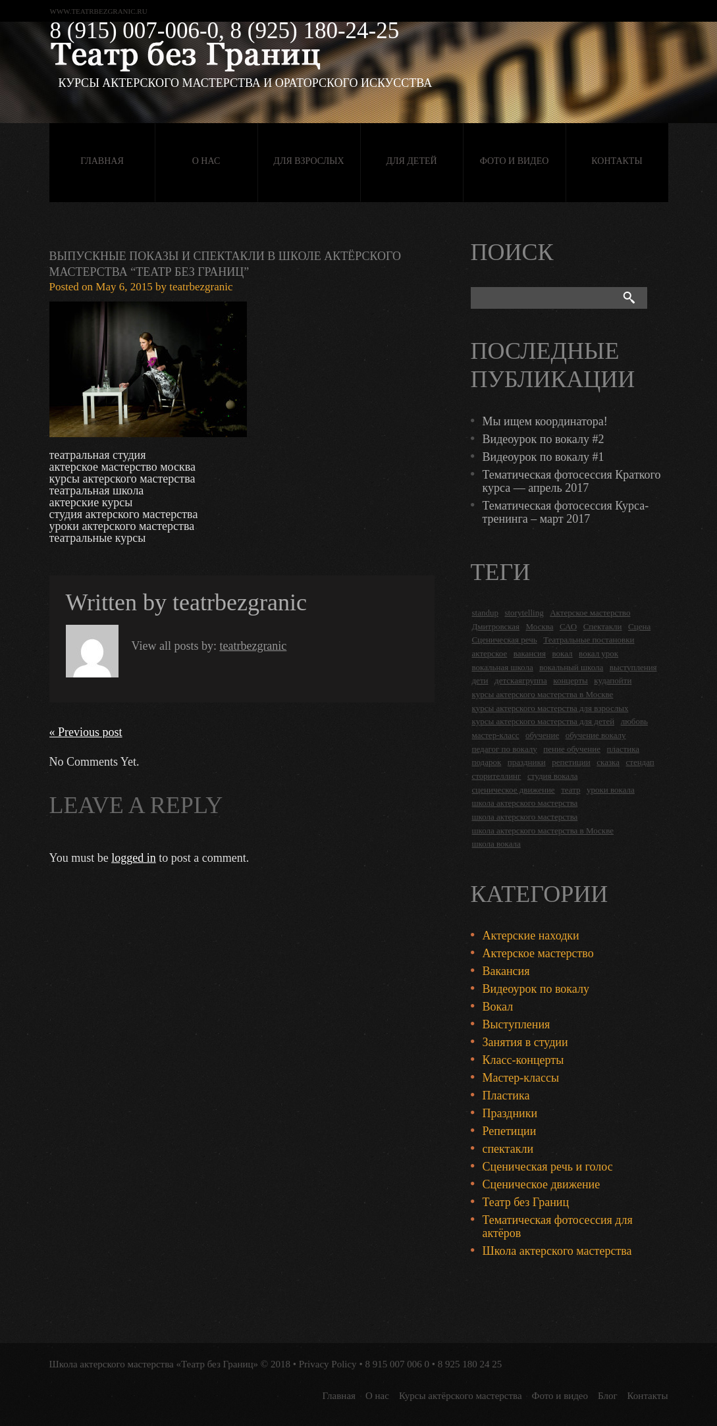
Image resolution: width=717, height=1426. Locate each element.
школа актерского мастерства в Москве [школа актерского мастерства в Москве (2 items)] (543, 830)
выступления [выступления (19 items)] (633, 667)
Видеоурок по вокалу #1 (543, 456)
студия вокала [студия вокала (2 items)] (552, 776)
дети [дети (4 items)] (480, 680)
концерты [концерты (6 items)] (570, 680)
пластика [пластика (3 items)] (623, 749)
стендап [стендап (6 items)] (639, 762)
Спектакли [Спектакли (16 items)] (602, 626)
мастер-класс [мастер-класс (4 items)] (495, 735)
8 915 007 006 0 (397, 1364)
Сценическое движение (541, 1184)
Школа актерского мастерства (557, 1250)
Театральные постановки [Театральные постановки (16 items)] (588, 640)
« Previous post (85, 732)
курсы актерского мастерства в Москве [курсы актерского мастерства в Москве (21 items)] (543, 694)
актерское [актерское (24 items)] (490, 653)
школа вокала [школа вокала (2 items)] (496, 844)
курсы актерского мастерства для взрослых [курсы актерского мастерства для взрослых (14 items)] (550, 708)
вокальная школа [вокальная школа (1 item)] (502, 667)
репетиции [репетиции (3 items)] (571, 762)
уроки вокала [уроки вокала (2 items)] (611, 790)
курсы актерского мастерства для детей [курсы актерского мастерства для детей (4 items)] (543, 721)
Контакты (616, 161)
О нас (206, 161)
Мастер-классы (521, 1077)
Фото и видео (514, 161)
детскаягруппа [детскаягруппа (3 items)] (520, 680)
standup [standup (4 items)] (485, 613)
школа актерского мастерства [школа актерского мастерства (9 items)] (525, 817)
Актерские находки (531, 935)
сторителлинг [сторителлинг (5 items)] (496, 776)
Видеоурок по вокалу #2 (543, 439)
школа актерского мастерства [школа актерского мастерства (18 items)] (525, 803)
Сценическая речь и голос (548, 1166)
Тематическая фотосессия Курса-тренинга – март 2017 (566, 512)
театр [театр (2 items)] (570, 790)
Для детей (411, 161)
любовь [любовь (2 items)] (634, 721)
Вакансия (506, 971)
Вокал (498, 1006)
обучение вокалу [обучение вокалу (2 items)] (596, 735)
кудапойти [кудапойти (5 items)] (612, 680)
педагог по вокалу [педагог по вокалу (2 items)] (504, 749)
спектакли (508, 1148)
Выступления (516, 1024)
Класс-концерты (523, 1060)
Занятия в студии (525, 1042)
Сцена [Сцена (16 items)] (639, 626)
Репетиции (510, 1131)
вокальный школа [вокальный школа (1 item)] (571, 667)
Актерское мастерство (538, 953)
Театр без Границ (526, 1202)
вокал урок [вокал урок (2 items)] (598, 653)
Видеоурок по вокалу (536, 988)
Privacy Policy (328, 1364)
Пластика (506, 1095)
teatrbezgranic (200, 286)
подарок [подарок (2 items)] (487, 762)
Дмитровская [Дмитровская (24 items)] (496, 626)
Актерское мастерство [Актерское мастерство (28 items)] (590, 613)
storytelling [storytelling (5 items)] (523, 613)
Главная (102, 161)
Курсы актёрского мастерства (460, 1395)
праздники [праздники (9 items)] (527, 762)
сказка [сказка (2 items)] (608, 762)
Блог (608, 1395)
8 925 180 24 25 (470, 1364)
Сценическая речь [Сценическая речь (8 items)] (504, 640)
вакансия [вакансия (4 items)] (530, 653)
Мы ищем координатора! (545, 421)
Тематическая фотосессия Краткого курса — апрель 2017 (572, 481)
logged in (133, 857)
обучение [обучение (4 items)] (542, 735)
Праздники (510, 1113)
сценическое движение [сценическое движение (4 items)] (513, 790)
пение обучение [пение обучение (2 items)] (571, 749)
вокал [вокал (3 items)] (562, 653)
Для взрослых (308, 161)
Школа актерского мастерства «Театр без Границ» (154, 1364)
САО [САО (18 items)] (568, 626)
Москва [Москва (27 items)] (540, 626)
